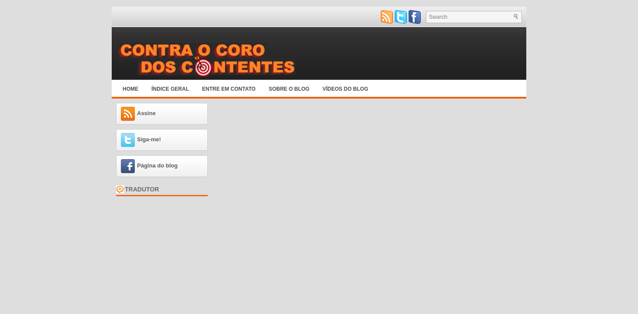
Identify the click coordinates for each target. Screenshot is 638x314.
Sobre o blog (289, 89)
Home (130, 89)
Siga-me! (149, 139)
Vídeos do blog (345, 89)
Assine (146, 113)
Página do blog (157, 165)
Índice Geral (170, 89)
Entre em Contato (229, 89)
